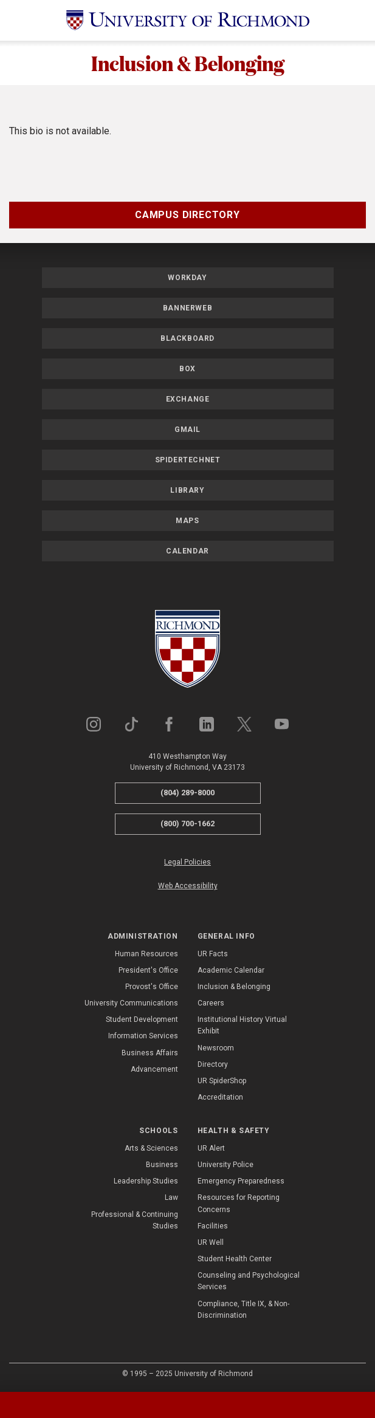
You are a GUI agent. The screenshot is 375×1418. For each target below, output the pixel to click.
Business (162, 1164)
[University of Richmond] (187, 20)
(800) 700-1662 (187, 823)
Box (187, 369)
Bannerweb (187, 308)
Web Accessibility (188, 886)
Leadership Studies (146, 1181)
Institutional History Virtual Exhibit (242, 1025)
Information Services (143, 1036)
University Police (225, 1164)
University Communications (131, 1003)
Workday (187, 277)
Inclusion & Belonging (187, 62)
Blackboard (187, 338)
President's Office (148, 970)
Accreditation (220, 1097)
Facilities (213, 1226)
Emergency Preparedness (241, 1181)
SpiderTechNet (188, 460)
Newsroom (216, 1048)
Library (187, 490)
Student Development (142, 1019)
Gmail (187, 429)
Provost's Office (151, 986)
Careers (211, 1003)
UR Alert (211, 1148)
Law (171, 1197)
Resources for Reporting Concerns (239, 1203)
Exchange (188, 399)
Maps (187, 520)
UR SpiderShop (222, 1081)
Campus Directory (187, 215)
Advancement (154, 1069)
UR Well (211, 1242)
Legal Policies (187, 862)
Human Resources (146, 954)
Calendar (187, 551)
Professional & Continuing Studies (134, 1220)
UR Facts (213, 954)
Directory (213, 1064)
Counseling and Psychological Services (249, 1281)
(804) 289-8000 (187, 792)
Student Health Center (235, 1259)
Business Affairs (150, 1053)
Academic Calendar (231, 970)
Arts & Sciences (151, 1148)
